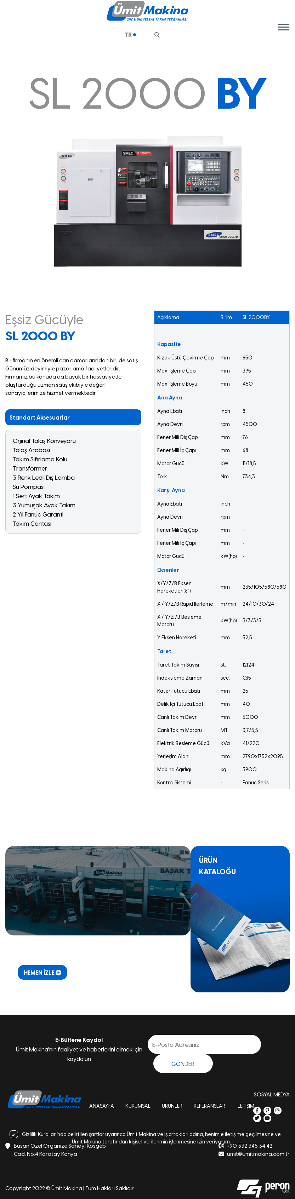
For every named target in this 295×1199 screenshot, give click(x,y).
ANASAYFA (101, 1105)
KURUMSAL (138, 1105)
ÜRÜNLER (172, 1105)
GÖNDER (182, 1063)
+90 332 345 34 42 (245, 1145)
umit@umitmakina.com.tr (254, 1153)
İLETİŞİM (245, 1105)
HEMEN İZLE (42, 972)
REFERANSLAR (209, 1105)
